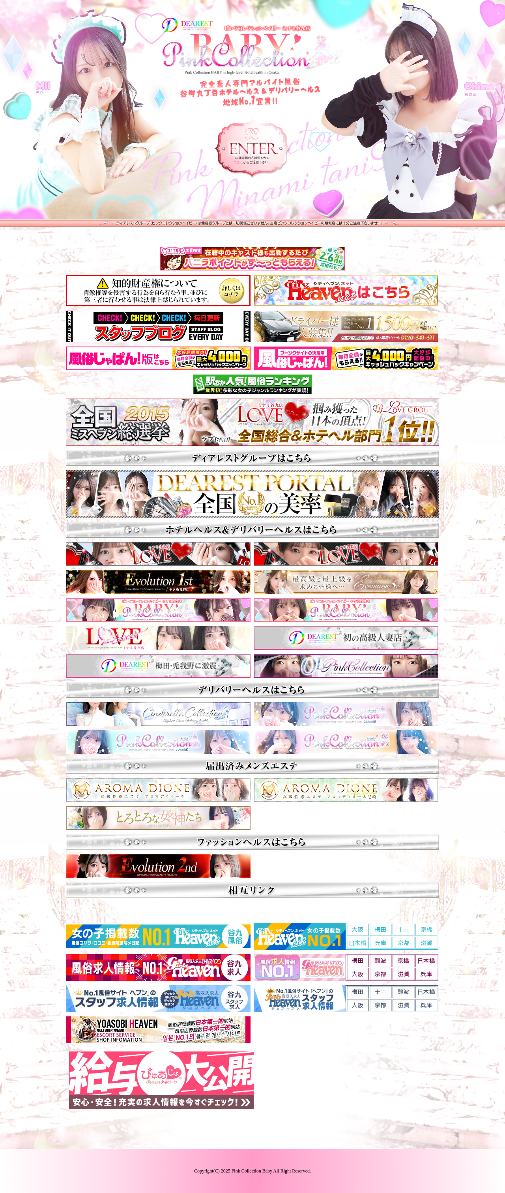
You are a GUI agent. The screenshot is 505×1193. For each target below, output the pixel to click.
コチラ (238, 162)
